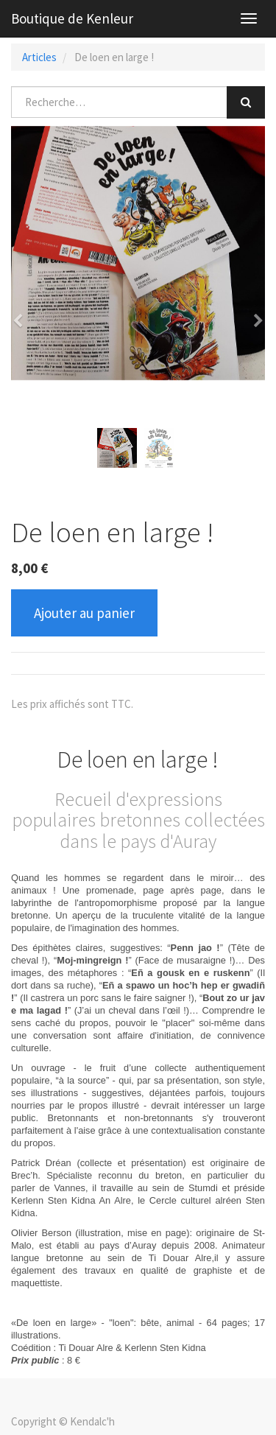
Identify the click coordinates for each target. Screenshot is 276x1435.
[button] (23, 314)
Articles (39, 57)
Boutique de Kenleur (72, 18)
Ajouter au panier (84, 613)
